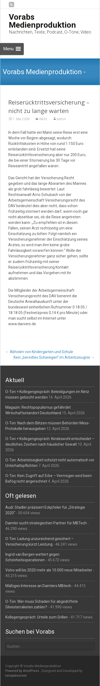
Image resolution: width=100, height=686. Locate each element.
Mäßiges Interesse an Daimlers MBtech (38, 586)
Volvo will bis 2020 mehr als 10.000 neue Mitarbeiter (48, 570)
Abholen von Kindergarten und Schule (39, 352)
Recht (43, 119)
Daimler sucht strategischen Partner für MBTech (46, 523)
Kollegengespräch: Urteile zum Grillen (36, 617)
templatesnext (16, 675)
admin (61, 119)
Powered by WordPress (22, 671)
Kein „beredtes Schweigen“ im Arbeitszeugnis (54, 357)
